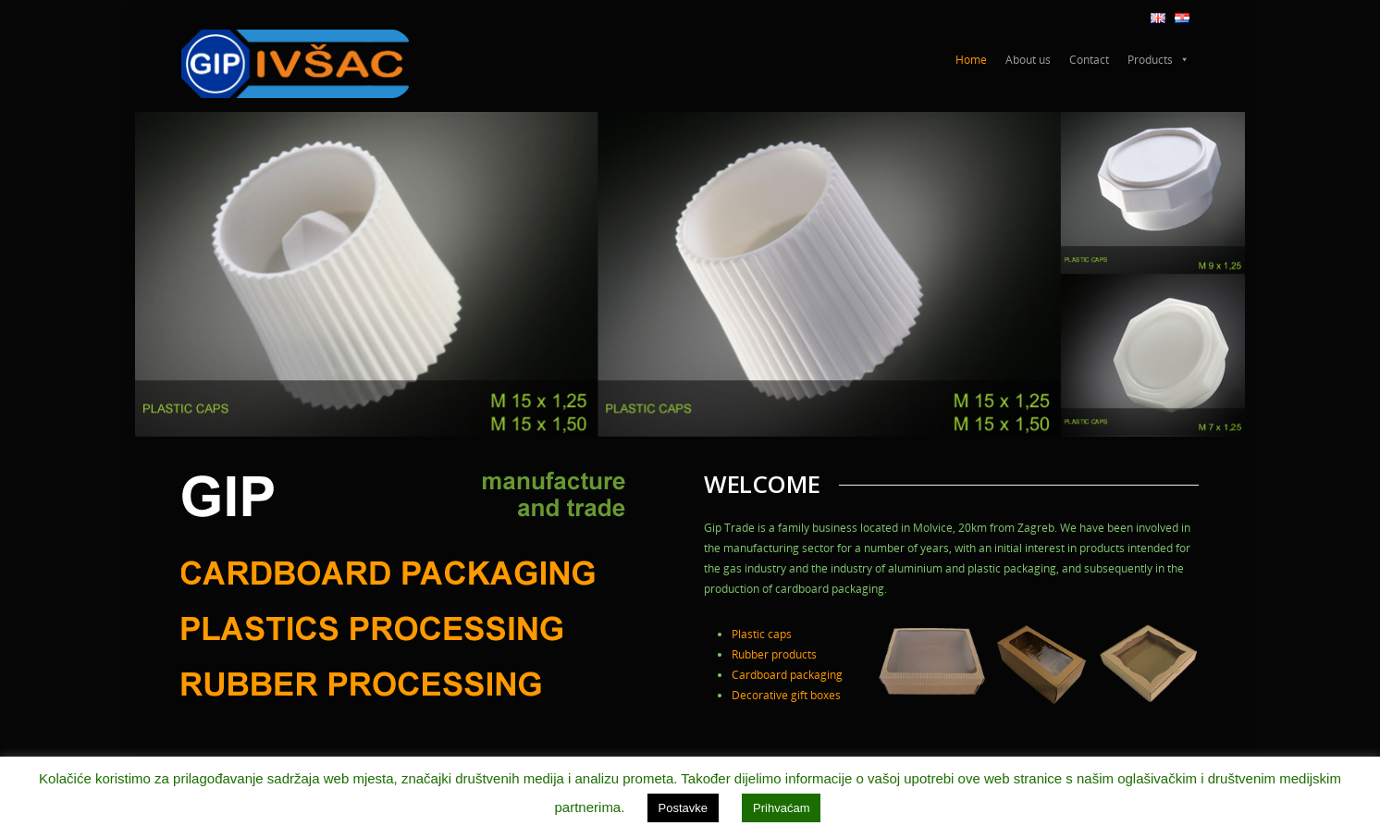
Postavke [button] (683, 808)
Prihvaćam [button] (781, 808)
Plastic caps (762, 634)
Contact (1089, 60)
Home (971, 60)
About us (1028, 60)
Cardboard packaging (787, 675)
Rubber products (774, 654)
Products (1158, 60)
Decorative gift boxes (786, 695)
